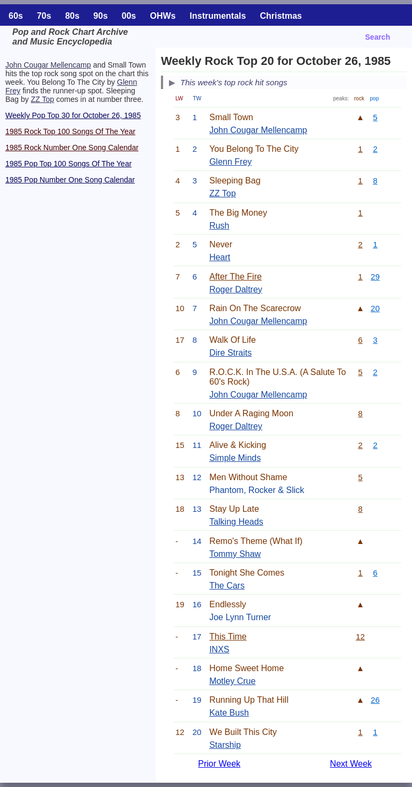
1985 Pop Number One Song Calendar (70, 179)
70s (44, 15)
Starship (225, 744)
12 (360, 636)
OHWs (163, 15)
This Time (227, 636)
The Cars (227, 585)
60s (16, 15)
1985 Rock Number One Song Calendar (71, 147)
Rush (219, 225)
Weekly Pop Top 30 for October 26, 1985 (73, 115)
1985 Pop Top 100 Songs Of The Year (68, 163)
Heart (219, 257)
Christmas (280, 15)
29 (375, 276)
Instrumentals (218, 15)
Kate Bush (229, 712)
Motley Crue (232, 681)
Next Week (351, 763)
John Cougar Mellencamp (48, 65)
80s (72, 15)
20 (375, 308)
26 (375, 699)
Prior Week (219, 763)
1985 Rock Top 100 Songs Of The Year (70, 131)
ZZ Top (42, 99)
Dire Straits (230, 352)
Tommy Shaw (235, 553)
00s (129, 15)
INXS (219, 649)
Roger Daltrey (235, 289)
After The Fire (235, 276)
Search (378, 37)
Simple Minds (235, 457)
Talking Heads (236, 521)
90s (100, 15)
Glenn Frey (230, 161)
